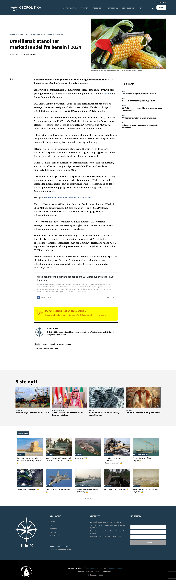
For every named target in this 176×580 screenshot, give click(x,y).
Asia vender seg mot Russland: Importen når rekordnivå (140, 127)
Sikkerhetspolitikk (58, 410)
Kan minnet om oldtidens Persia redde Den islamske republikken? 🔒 (29, 460)
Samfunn (20, 454)
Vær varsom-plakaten (93, 568)
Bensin (45, 344)
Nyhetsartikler (47, 34)
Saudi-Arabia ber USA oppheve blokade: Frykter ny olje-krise (68, 414)
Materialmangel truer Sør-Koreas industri (32, 412)
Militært (49, 454)
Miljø (18, 34)
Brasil (52, 344)
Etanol (68, 344)
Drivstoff (60, 344)
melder (108, 93)
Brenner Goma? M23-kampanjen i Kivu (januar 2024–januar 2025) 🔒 (59, 459)
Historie (136, 486)
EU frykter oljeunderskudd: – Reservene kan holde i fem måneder (142, 109)
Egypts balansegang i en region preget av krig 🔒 (86, 490)
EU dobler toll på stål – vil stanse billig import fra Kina (104, 414)
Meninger (129, 410)
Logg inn (161, 7)
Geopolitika (25, 34)
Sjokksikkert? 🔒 (81, 458)
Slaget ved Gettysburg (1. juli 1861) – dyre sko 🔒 (145, 490)
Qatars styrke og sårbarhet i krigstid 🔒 (143, 459)
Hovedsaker (36, 34)
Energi (13, 34)
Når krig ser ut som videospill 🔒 (116, 489)
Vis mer (88, 499)
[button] (153, 8)
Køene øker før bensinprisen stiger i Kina (138, 101)
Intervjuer (108, 454)
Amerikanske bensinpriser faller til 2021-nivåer (67, 197)
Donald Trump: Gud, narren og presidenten (143, 412)
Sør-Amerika (58, 34)
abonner (93, 315)
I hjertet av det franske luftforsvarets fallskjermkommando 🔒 (113, 460)
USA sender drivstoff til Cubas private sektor (140, 118)
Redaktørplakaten (115, 568)
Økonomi (18, 410)
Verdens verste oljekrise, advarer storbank (139, 93)
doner (103, 315)
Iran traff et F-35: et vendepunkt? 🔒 (58, 490)
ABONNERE (148, 542)
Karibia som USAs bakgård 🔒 (28, 489)
